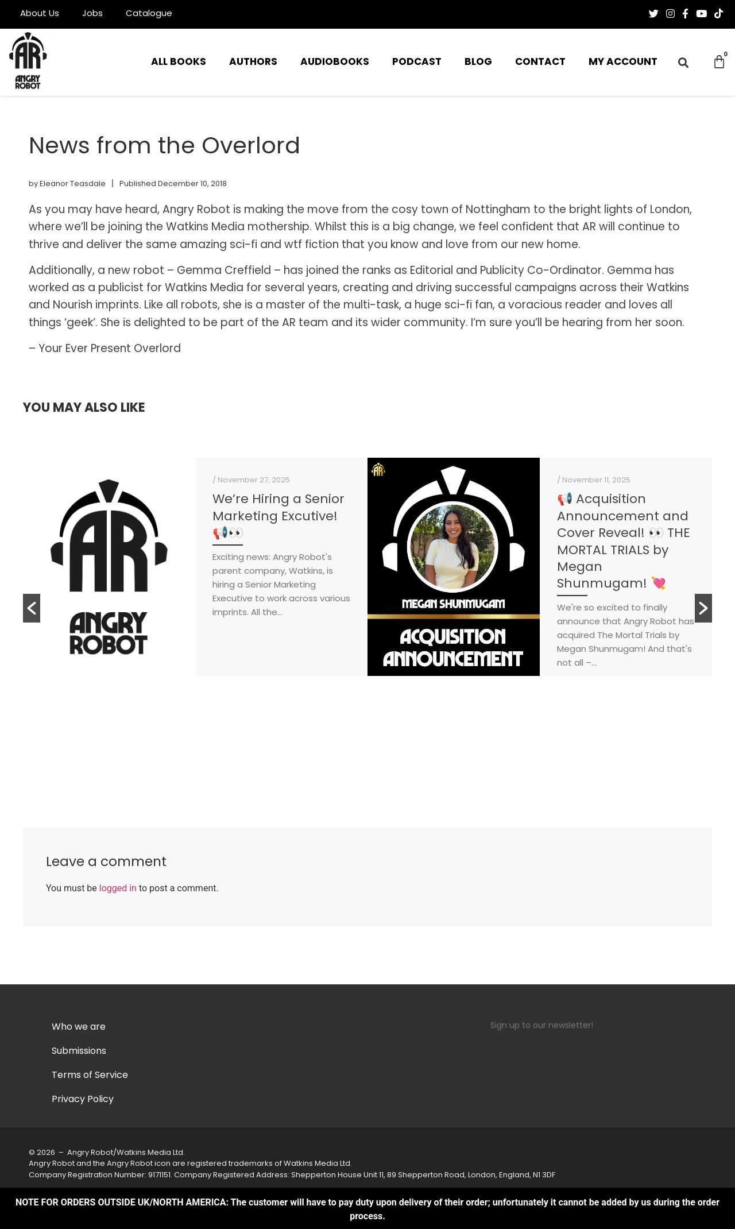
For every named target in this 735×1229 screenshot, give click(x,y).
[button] (683, 62)
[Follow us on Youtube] (701, 14)
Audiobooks (334, 62)
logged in (118, 888)
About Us (39, 14)
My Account (623, 62)
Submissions (79, 1051)
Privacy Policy (83, 1099)
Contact (540, 62)
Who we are (79, 1027)
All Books (178, 62)
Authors (253, 62)
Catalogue (149, 14)
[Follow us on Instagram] (670, 14)
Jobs (92, 14)
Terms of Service (90, 1075)
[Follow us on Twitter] (654, 14)
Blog (478, 62)
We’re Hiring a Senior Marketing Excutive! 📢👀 (278, 516)
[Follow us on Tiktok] (718, 14)
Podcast (417, 62)
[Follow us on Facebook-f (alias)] (685, 14)
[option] (195, 567)
